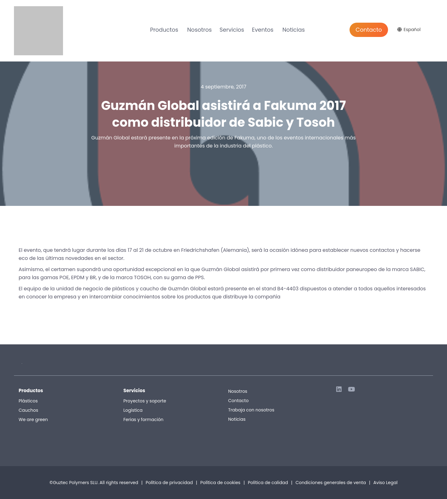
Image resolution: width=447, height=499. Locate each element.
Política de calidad (268, 482)
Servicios (231, 30)
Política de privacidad (169, 482)
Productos (164, 30)
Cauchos (28, 410)
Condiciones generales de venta (333, 482)
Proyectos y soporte (145, 401)
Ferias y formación (144, 419)
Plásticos (28, 401)
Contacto (369, 30)
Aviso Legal (385, 482)
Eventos (262, 30)
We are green (33, 419)
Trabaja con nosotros (251, 410)
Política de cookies (220, 482)
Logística (133, 410)
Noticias (293, 30)
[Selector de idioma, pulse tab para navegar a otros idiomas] (410, 29)
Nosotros (199, 30)
